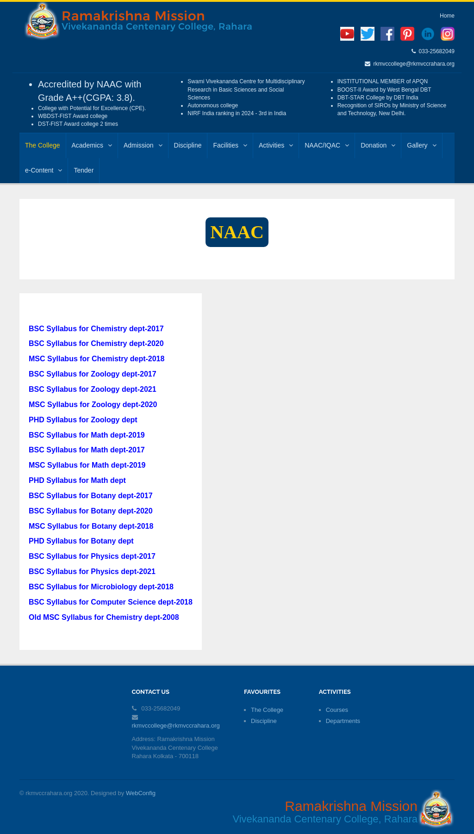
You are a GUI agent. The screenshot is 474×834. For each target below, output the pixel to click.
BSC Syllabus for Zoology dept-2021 (92, 389)
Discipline (188, 145)
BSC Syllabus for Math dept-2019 (87, 435)
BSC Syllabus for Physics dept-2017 (92, 556)
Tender (84, 170)
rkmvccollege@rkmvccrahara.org (412, 64)
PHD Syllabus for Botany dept (81, 541)
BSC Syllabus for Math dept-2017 (87, 450)
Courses (337, 709)
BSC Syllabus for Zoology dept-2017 (92, 374)
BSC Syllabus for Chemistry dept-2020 (96, 343)
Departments (343, 720)
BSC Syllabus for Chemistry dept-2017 (96, 329)
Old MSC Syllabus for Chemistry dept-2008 (104, 617)
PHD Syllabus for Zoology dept (83, 420)
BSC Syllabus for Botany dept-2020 (91, 511)
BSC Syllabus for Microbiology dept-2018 (101, 587)
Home (447, 15)
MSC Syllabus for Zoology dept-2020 (93, 404)
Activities (276, 145)
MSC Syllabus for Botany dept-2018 (91, 526)
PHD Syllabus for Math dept (77, 480)
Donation (378, 145)
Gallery (421, 145)
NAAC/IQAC (327, 145)
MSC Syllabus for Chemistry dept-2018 (96, 359)
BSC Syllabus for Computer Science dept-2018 (111, 602)
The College (42, 145)
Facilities (230, 145)
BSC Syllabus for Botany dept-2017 (91, 496)
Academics (92, 145)
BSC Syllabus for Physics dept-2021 (92, 571)
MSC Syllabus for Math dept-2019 (87, 465)
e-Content (43, 170)
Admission (143, 145)
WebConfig (141, 793)
